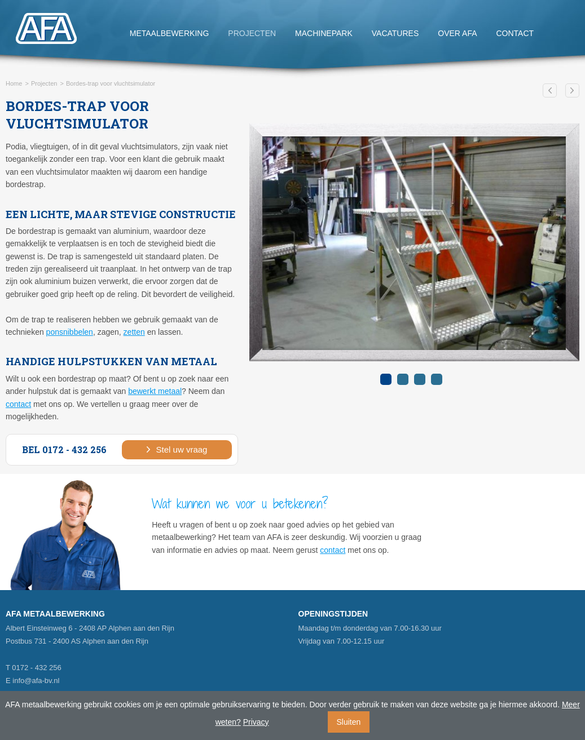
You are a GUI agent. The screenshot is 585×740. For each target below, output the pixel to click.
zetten (134, 331)
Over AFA (457, 33)
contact (18, 404)
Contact (515, 33)
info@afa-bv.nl (35, 680)
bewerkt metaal (155, 391)
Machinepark (324, 33)
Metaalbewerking (169, 33)
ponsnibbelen (69, 331)
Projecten (252, 33)
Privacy (256, 721)
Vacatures (395, 33)
